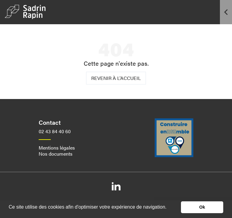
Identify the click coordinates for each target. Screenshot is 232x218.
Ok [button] (202, 207)
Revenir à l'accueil (116, 77)
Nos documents (55, 153)
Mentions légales (57, 147)
